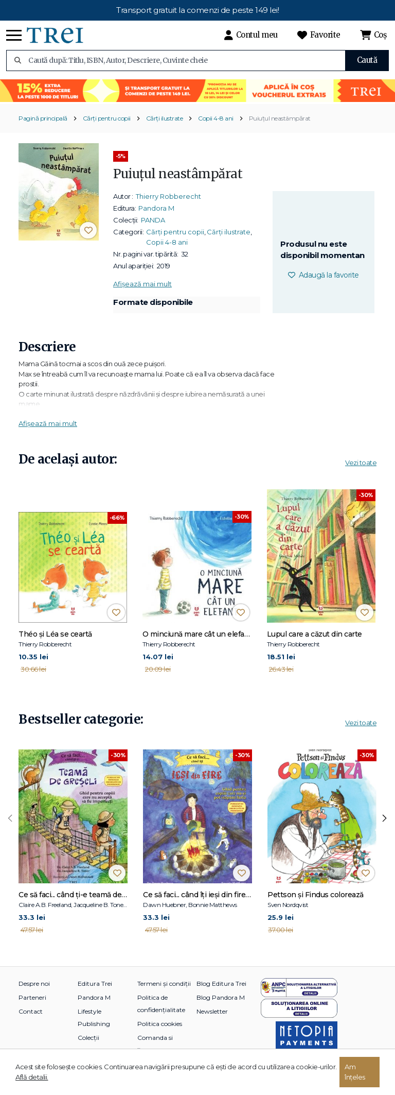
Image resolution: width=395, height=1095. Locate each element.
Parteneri (32, 997)
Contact (31, 1011)
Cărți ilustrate (164, 118)
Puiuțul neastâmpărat (280, 118)
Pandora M (156, 208)
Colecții (88, 1037)
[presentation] (10, 818)
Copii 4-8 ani (216, 118)
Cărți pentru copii (107, 118)
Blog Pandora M (220, 997)
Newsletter (212, 1011)
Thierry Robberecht (168, 196)
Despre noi (34, 983)
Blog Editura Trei (221, 983)
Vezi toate (360, 462)
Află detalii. (31, 1077)
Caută (367, 60)
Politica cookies (159, 1024)
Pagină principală (43, 118)
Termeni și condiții (164, 983)
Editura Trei (95, 983)
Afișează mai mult (142, 284)
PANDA (153, 220)
